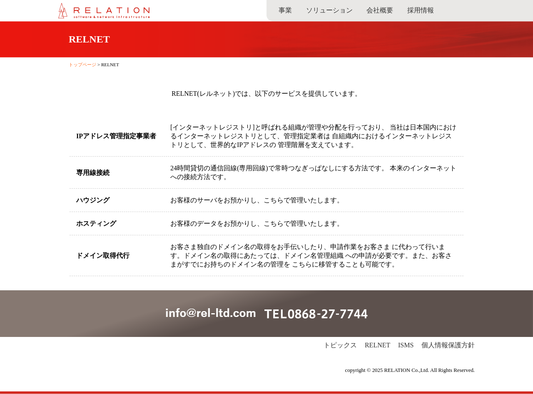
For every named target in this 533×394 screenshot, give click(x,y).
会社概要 (379, 10)
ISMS (405, 345)
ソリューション (329, 10)
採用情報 (420, 10)
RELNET (377, 345)
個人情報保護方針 (448, 345)
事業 (285, 10)
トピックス (340, 345)
